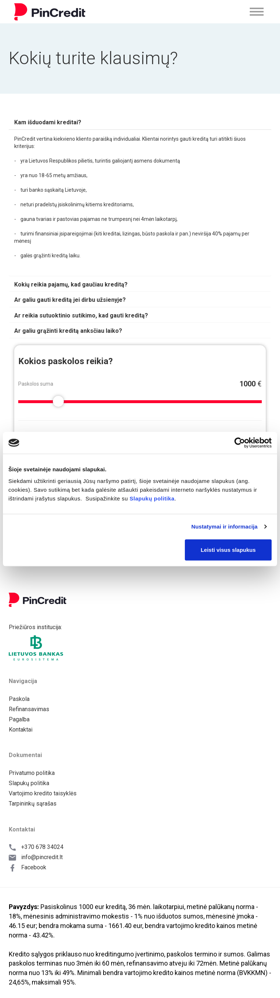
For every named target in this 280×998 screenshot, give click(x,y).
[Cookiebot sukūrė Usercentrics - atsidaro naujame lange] (240, 442)
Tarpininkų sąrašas (33, 803)
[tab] (140, 122)
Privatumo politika (32, 772)
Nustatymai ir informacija (224, 526)
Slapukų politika (151, 498)
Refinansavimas (29, 709)
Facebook (33, 867)
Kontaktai (20, 729)
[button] (47, 122)
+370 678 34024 (42, 846)
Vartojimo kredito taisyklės (43, 793)
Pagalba (19, 719)
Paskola (19, 698)
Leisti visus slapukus (228, 549)
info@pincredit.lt (42, 857)
